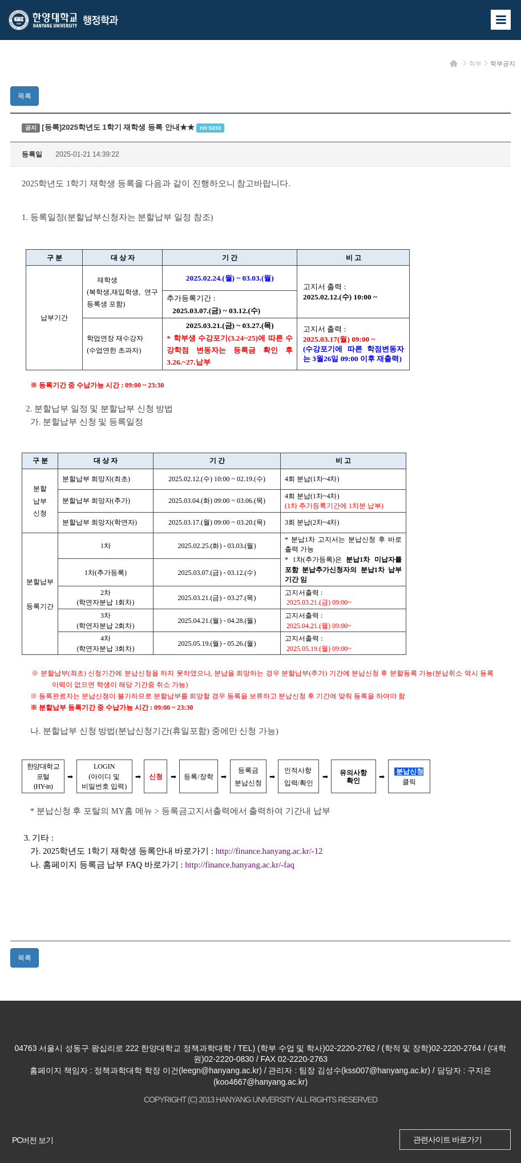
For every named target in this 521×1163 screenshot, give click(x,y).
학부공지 (502, 63)
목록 (24, 96)
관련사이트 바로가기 (447, 1139)
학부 (475, 63)
